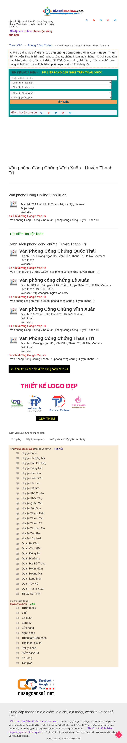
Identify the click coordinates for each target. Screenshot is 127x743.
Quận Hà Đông (26, 558)
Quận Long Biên (27, 578)
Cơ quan (22, 618)
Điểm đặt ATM (26, 653)
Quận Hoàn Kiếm (28, 568)
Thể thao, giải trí (27, 643)
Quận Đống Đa (26, 553)
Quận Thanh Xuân (28, 588)
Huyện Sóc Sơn (27, 508)
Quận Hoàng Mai (27, 573)
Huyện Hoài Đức (27, 478)
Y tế (20, 613)
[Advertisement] (63, 141)
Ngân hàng (24, 633)
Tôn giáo (22, 663)
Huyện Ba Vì (25, 453)
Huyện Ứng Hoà (27, 538)
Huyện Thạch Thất (28, 513)
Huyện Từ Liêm (27, 533)
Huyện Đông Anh (27, 468)
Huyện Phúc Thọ (27, 498)
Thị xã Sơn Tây (26, 593)
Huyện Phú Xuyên (28, 493)
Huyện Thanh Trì (27, 523)
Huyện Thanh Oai (28, 518)
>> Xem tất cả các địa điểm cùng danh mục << (39, 369)
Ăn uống (22, 658)
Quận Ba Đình (26, 543)
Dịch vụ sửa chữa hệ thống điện (27, 433)
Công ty (22, 623)
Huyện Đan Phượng (29, 463)
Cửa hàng (23, 628)
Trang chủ (15, 45)
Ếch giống (17, 439)
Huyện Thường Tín (29, 528)
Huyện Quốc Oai (27, 503)
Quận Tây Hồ (25, 583)
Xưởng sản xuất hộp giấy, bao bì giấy (67, 439)
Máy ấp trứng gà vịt (35, 439)
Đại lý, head (24, 648)
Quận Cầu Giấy (27, 548)
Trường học (24, 608)
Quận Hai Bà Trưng (29, 563)
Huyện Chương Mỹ (29, 458)
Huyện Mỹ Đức (26, 488)
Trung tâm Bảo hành (30, 638)
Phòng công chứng (40, 45)
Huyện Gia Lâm (27, 473)
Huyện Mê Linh (26, 483)
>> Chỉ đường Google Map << (27, 216)
